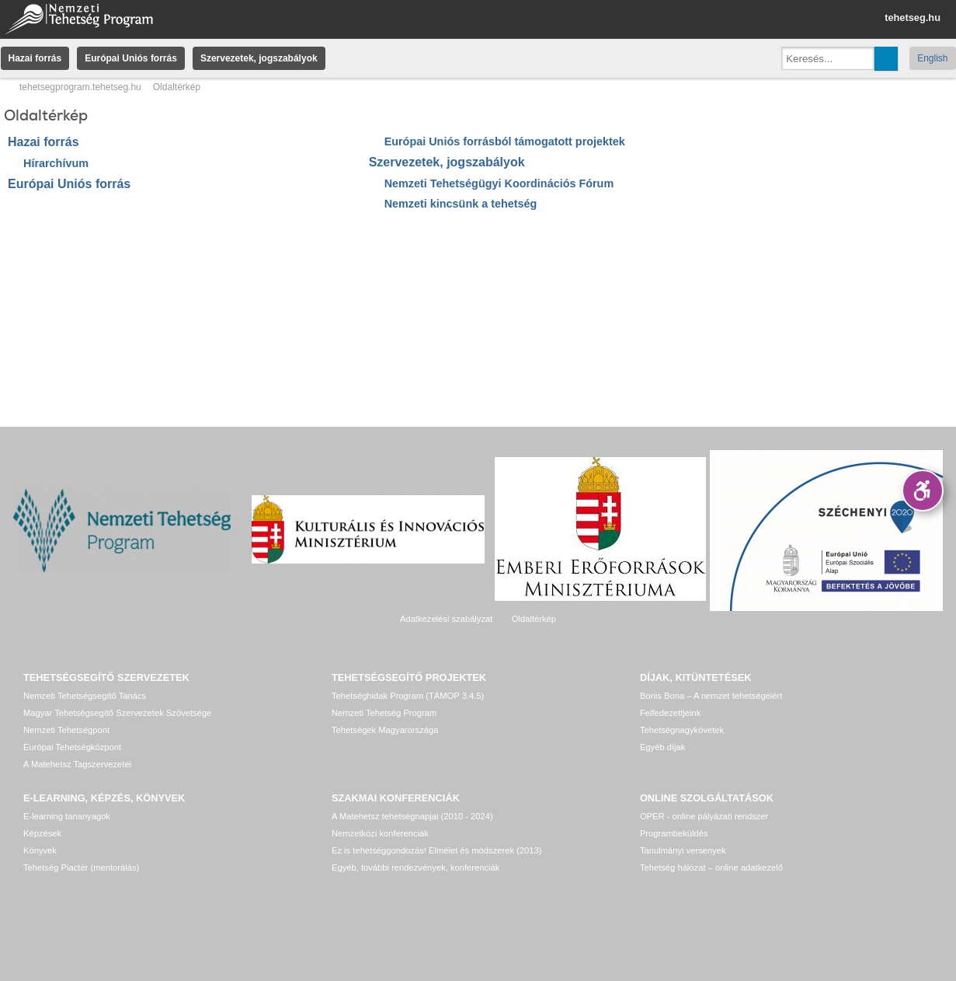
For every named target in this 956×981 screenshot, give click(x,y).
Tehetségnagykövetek (682, 730)
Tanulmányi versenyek (683, 850)
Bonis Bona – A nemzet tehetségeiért (711, 695)
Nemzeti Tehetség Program (384, 712)
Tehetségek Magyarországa (385, 730)
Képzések (42, 833)
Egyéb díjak (662, 747)
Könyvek (40, 850)
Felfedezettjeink (670, 712)
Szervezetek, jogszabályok (259, 58)
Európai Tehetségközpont (72, 747)
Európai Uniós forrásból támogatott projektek (504, 141)
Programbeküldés (674, 833)
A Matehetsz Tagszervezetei (77, 764)
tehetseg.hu (912, 17)
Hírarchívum (56, 163)
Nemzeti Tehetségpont (66, 730)
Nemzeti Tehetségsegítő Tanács (84, 695)
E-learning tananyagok (66, 816)
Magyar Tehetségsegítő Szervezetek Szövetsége (117, 712)
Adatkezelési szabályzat (446, 618)
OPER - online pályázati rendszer (704, 816)
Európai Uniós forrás (131, 58)
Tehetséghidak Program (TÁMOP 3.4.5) (408, 695)
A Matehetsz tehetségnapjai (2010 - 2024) (412, 816)
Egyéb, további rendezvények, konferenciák (415, 867)
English (932, 58)
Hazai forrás (35, 58)
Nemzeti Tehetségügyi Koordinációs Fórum (499, 183)
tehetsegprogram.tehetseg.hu (80, 87)
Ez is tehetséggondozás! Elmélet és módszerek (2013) (437, 850)
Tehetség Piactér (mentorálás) (81, 867)
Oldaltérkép (534, 618)
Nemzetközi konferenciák (380, 833)
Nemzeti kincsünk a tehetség (460, 203)
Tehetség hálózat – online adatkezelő (711, 867)
